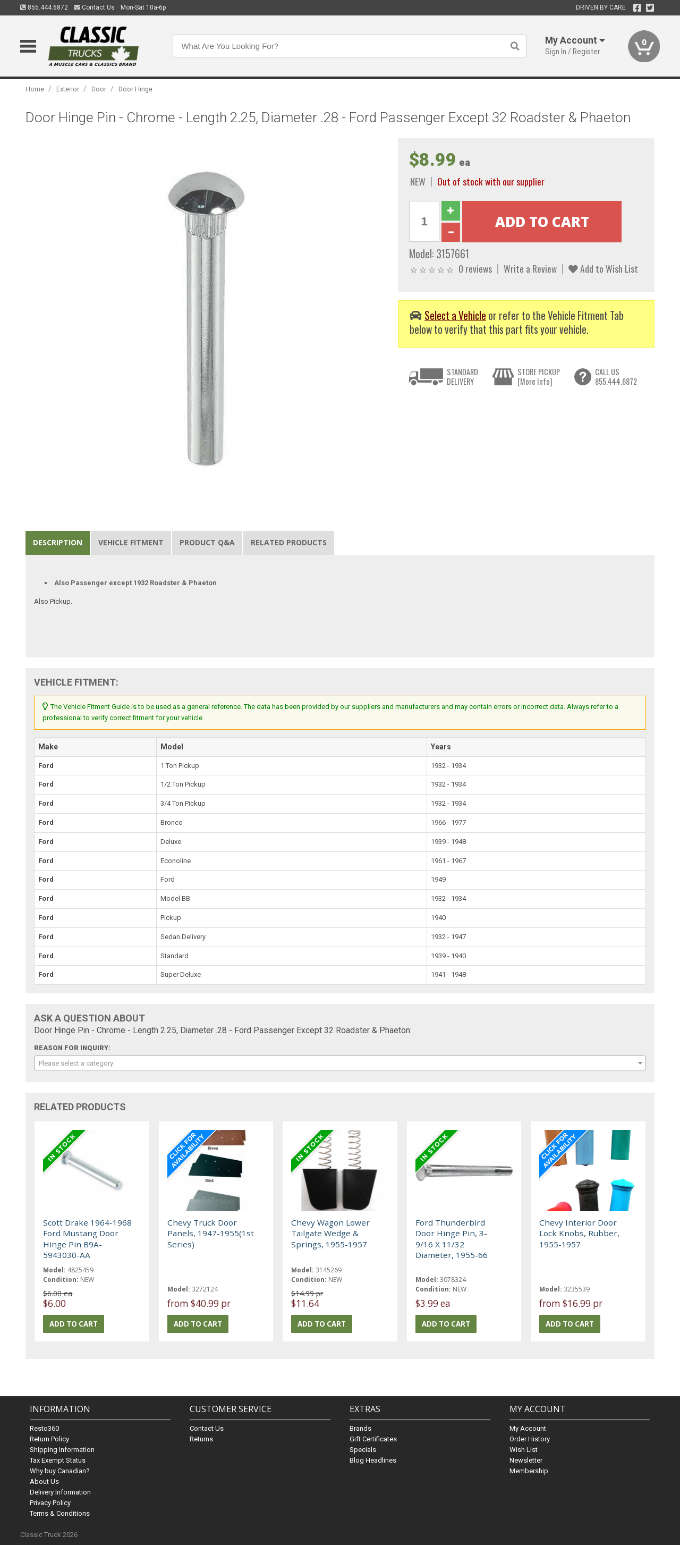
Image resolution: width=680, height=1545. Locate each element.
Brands (360, 1428)
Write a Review (530, 268)
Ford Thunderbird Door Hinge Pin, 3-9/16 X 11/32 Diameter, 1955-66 (451, 1238)
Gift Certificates (373, 1439)
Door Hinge (135, 89)
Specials (363, 1450)
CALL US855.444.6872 (616, 376)
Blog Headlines (373, 1460)
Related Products (289, 542)
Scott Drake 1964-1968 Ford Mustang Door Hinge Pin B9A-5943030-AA (87, 1238)
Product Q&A (207, 542)
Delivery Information (60, 1492)
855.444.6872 (44, 7)
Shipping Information (62, 1450)
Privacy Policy (50, 1503)
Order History (529, 1439)
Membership (528, 1471)
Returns (201, 1439)
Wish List (523, 1450)
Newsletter (525, 1460)
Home (35, 89)
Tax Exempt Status (58, 1460)
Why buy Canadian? (60, 1471)
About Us (44, 1481)
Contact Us (94, 7)
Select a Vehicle (455, 315)
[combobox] (339, 1063)
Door (98, 89)
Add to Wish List (603, 268)
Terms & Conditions (60, 1513)
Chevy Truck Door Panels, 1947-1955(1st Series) (210, 1233)
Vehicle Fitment (131, 542)
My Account (527, 1428)
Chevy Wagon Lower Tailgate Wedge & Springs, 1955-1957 (330, 1233)
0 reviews (475, 268)
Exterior (67, 89)
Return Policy (49, 1439)
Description (57, 542)
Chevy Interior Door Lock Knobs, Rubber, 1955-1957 (579, 1233)
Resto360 (44, 1428)
